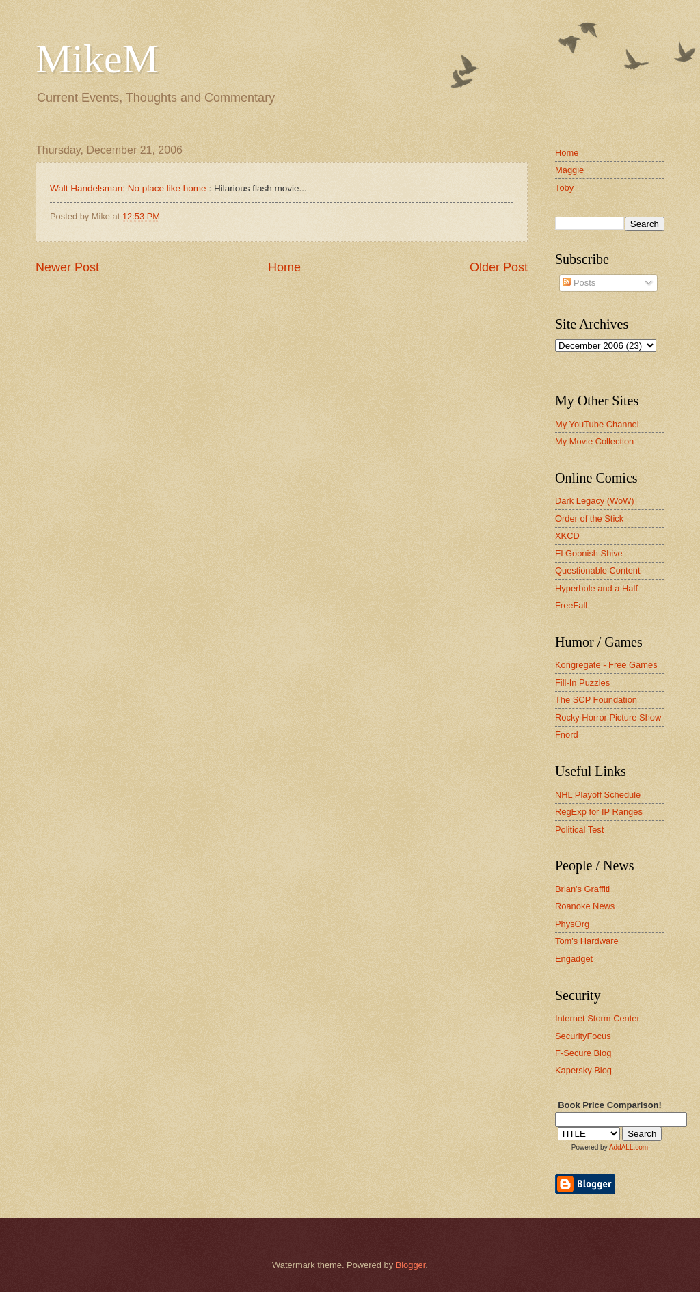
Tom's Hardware (587, 941)
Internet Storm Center (597, 1018)
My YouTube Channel (597, 424)
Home (284, 267)
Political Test (579, 829)
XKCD (567, 535)
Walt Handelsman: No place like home (128, 188)
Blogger (411, 1265)
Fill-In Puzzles (582, 682)
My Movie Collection (594, 441)
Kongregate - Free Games (606, 665)
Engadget (574, 959)
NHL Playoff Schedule (598, 795)
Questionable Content (598, 570)
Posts (579, 283)
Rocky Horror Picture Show (608, 717)
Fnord (566, 734)
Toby (564, 188)
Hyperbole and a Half (596, 588)
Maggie (569, 170)
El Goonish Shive (589, 553)
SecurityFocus (583, 1036)
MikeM (97, 58)
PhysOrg (572, 924)
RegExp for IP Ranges (599, 812)
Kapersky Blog (583, 1070)
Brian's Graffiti (582, 889)
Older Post (499, 267)
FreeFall (571, 605)
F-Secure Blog (583, 1053)
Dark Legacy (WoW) (594, 501)
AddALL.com (628, 1147)
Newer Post (67, 267)
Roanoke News (585, 906)
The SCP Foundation (596, 700)
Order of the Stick (589, 518)
